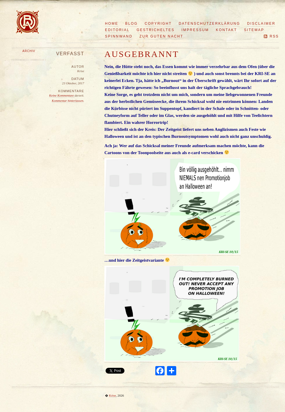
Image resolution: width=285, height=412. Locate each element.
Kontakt (226, 30)
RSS (274, 36)
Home (111, 24)
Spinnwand (119, 36)
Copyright (158, 24)
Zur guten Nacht (162, 36)
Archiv (28, 51)
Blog (131, 24)
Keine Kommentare (62, 95)
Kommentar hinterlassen (67, 100)
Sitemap (254, 30)
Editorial (117, 30)
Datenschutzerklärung (209, 24)
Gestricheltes (155, 30)
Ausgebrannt (141, 54)
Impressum (195, 30)
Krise (112, 395)
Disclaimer (261, 24)
